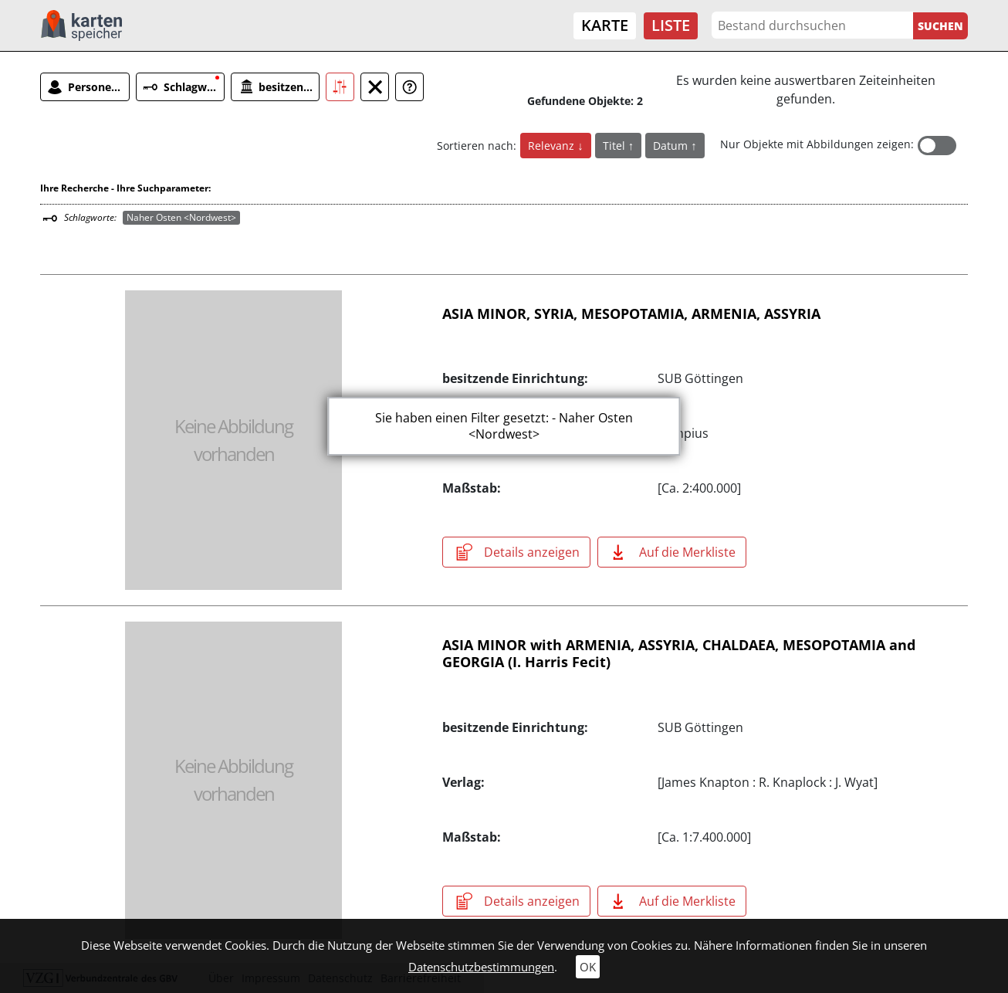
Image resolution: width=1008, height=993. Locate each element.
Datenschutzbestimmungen (481, 966)
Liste (670, 25)
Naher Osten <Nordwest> (181, 217)
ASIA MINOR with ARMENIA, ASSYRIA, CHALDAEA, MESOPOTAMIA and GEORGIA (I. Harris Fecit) (678, 653)
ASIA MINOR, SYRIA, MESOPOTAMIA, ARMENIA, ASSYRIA (631, 313)
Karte (604, 25)
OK (588, 966)
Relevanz (552, 145)
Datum (672, 145)
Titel (615, 145)
